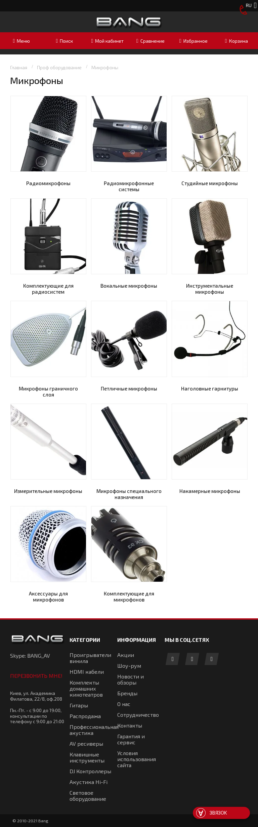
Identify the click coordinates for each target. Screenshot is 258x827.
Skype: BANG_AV (30, 655)
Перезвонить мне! (36, 675)
